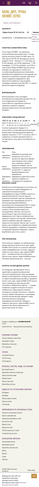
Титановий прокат (8, 355)
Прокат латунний (7, 381)
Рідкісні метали (7, 401)
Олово (4, 456)
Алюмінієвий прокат (8, 442)
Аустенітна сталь (7, 421)
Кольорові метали (11, 438)
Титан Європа (6, 361)
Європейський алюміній (10, 447)
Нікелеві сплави (10, 335)
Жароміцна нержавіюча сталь (11, 418)
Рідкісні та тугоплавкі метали (17, 389)
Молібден (5, 395)
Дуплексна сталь (7, 427)
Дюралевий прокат (8, 445)
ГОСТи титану (6, 358)
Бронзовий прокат (8, 369)
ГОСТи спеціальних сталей (10, 430)
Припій (4, 453)
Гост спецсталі (6, 347)
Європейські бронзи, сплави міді (12, 372)
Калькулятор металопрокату (22, 326)
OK (34, 476)
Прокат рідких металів (9, 398)
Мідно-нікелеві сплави (9, 375)
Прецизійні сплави (8, 341)
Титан (5, 352)
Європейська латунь (8, 384)
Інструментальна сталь (9, 433)
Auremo (9, 3)
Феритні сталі (6, 424)
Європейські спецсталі (9, 344)
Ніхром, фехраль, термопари (11, 338)
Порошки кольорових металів (12, 413)
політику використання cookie (14, 483)
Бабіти (4, 450)
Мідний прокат (7, 378)
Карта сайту (31, 470)
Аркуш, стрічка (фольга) (11, 23)
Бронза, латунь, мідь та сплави (17, 366)
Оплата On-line (7, 326)
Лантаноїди (5, 404)
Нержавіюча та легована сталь (17, 409)
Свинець (5, 459)
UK (23, 3)
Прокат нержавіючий (9, 416)
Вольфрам (5, 392)
